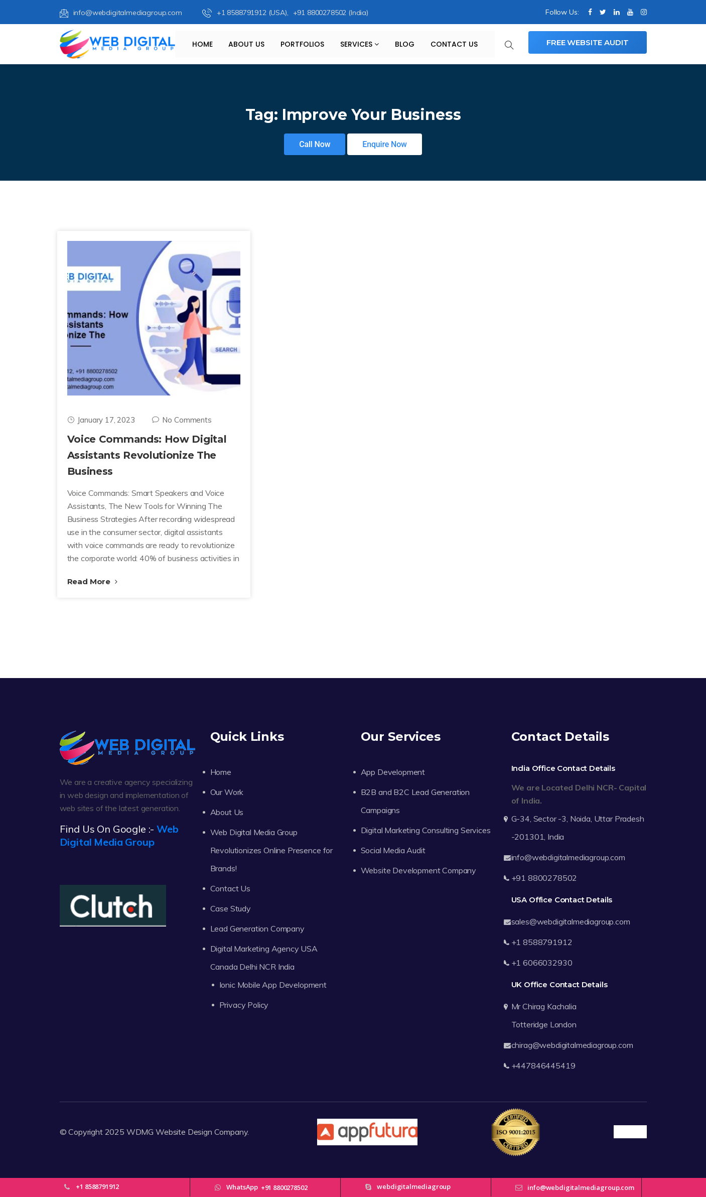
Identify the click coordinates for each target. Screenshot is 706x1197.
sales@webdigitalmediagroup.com (570, 921)
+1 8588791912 (542, 942)
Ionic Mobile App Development (273, 985)
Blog (404, 44)
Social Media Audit (393, 850)
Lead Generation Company (257, 928)
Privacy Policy (244, 1005)
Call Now (314, 144)
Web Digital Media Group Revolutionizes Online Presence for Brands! (271, 850)
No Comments (182, 420)
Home (202, 44)
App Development (393, 772)
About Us (246, 44)
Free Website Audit (587, 42)
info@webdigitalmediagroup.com (121, 12)
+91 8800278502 (544, 878)
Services (359, 44)
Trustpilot (630, 1132)
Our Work (227, 792)
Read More (92, 581)
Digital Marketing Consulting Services (426, 830)
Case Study (230, 908)
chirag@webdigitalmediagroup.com (572, 1045)
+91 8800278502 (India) (330, 12)
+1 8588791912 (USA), (246, 12)
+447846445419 (543, 1065)
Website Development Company (419, 870)
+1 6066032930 (542, 963)
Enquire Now (384, 144)
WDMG (140, 1132)
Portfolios (302, 44)
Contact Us (454, 44)
